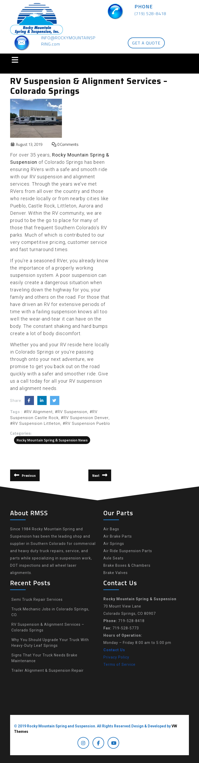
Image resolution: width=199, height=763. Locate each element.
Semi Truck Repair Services (37, 599)
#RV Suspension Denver (85, 417)
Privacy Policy (116, 657)
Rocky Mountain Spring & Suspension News (52, 440)
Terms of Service (119, 664)
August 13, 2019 (26, 144)
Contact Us (114, 650)
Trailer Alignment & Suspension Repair (47, 670)
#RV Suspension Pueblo (86, 423)
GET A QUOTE (146, 43)
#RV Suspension (71, 411)
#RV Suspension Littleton (35, 423)
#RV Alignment (38, 411)
